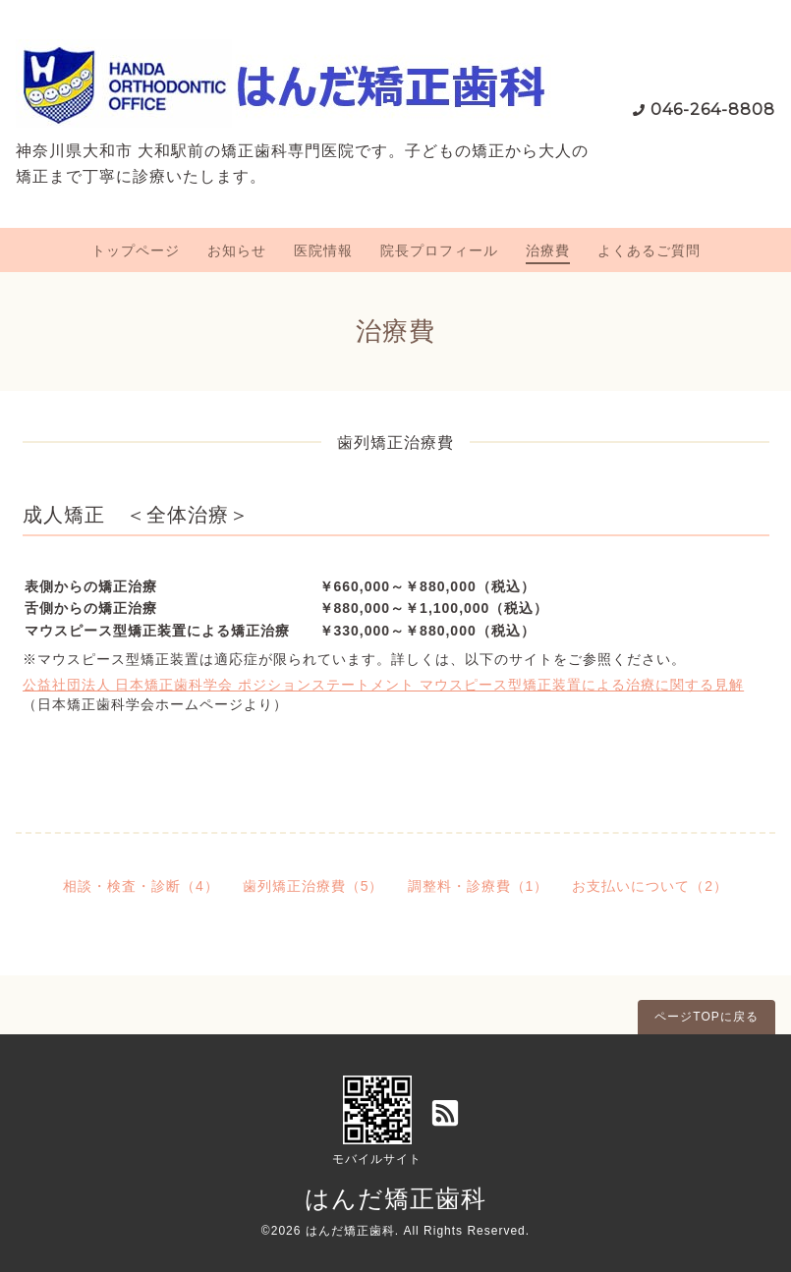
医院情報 (323, 250)
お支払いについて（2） (650, 886)
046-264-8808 (712, 109)
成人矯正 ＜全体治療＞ (136, 514)
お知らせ (236, 250)
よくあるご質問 (649, 250)
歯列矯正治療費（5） (313, 886)
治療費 (548, 250)
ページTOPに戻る (706, 1016)
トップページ (135, 250)
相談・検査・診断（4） (141, 886)
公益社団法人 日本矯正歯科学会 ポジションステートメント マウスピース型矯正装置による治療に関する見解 (384, 684)
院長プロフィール (439, 250)
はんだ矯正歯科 (395, 1198)
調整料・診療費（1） (478, 886)
